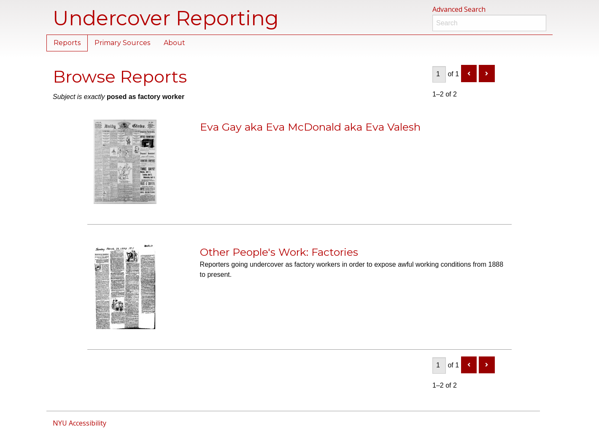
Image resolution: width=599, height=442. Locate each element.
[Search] (489, 23)
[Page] (439, 74)
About (174, 43)
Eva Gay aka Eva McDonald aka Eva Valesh (310, 127)
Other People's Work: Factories (279, 252)
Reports (67, 43)
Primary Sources (122, 43)
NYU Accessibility (79, 423)
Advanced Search (459, 9)
